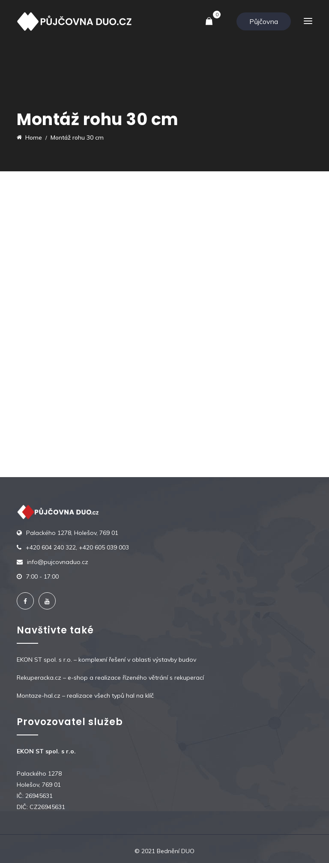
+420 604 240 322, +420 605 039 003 (77, 547)
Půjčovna (263, 21)
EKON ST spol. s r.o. (44, 659)
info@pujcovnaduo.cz (57, 562)
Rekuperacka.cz (39, 677)
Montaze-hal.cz (38, 695)
